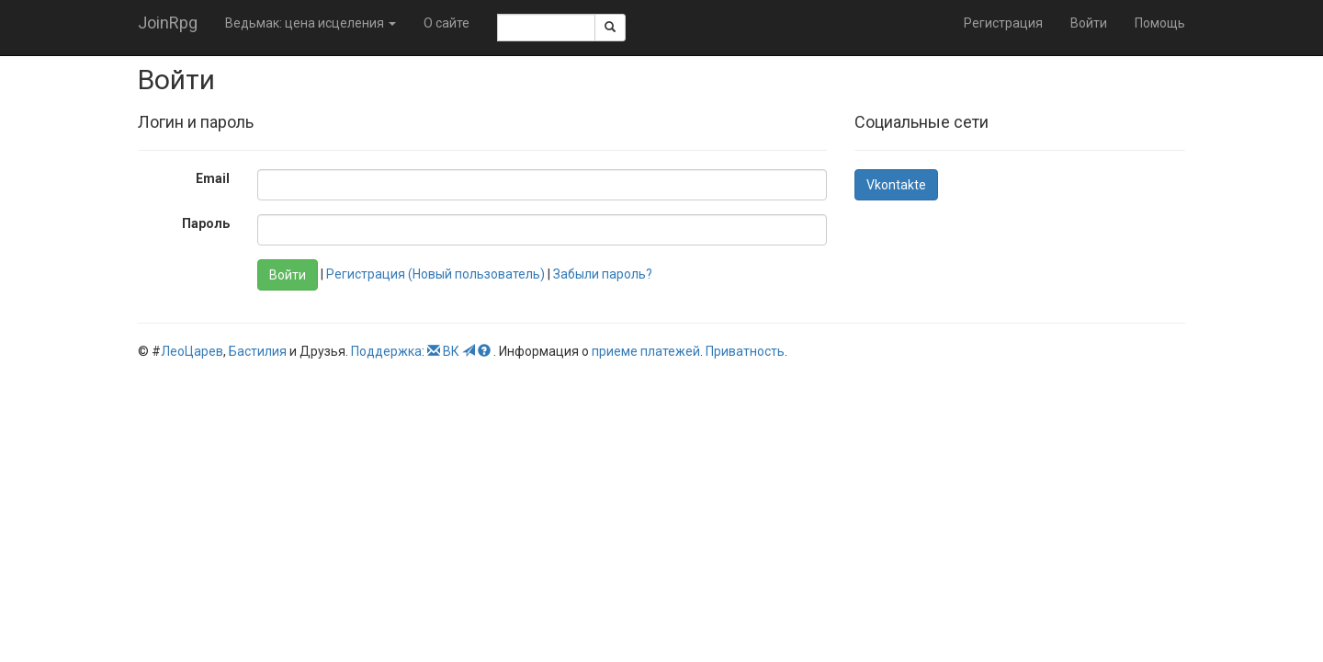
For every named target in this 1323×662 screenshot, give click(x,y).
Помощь (1160, 23)
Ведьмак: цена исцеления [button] (310, 23)
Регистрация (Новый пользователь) (435, 274)
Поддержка (386, 351)
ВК (451, 351)
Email (213, 178)
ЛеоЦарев (192, 351)
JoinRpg (168, 22)
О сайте (446, 23)
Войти (1088, 23)
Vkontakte (896, 184)
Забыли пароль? (602, 274)
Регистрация (1003, 23)
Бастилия (258, 351)
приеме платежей (646, 351)
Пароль (206, 223)
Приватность (745, 351)
